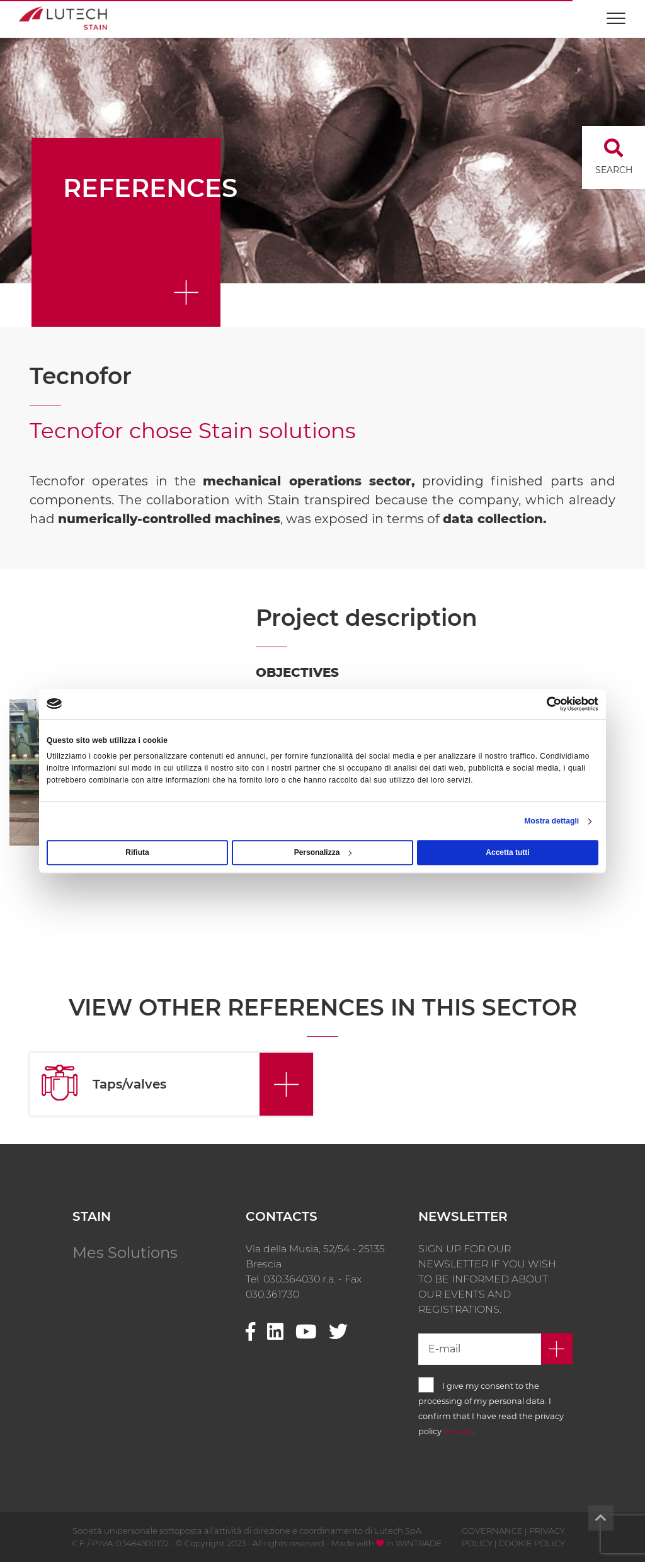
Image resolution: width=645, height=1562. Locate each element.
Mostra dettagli (551, 821)
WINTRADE (419, 1543)
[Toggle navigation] (616, 12)
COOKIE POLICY (532, 1543)
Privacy (457, 1431)
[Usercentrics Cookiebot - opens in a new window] (543, 703)
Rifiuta (137, 852)
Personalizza (323, 852)
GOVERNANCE (492, 1530)
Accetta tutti (507, 852)
